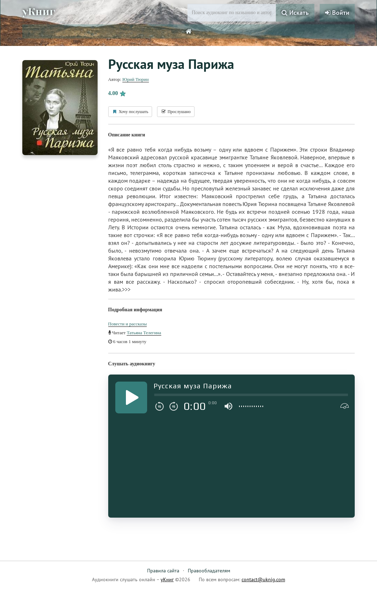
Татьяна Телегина (144, 332)
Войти (337, 12)
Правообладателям (209, 570)
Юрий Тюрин (135, 79)
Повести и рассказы (127, 323)
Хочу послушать (130, 111)
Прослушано (176, 111)
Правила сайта (163, 570)
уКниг (39, 12)
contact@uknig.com (263, 579)
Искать (295, 12)
